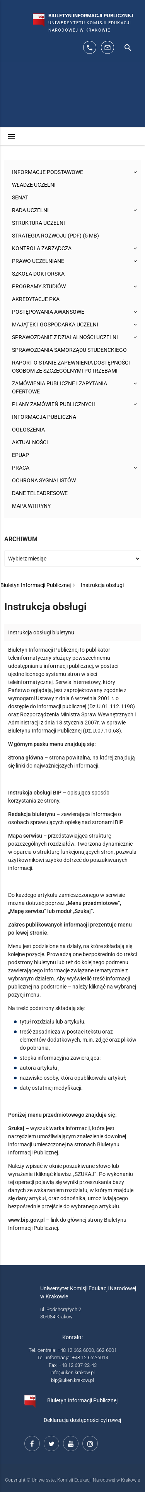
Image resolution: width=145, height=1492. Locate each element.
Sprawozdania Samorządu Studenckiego (69, 350)
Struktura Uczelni (38, 223)
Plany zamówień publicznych (54, 404)
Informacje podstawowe (47, 172)
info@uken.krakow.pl (72, 1372)
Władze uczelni (34, 185)
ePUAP (20, 455)
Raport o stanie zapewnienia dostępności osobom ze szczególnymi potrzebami (71, 367)
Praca (20, 468)
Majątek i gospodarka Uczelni (55, 324)
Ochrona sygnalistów (44, 480)
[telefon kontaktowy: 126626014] (89, 47)
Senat (20, 197)
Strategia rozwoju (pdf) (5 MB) (55, 235)
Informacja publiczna (44, 417)
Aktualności (30, 442)
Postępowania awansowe (48, 312)
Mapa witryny (31, 506)
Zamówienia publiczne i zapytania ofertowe (59, 387)
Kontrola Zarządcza (42, 248)
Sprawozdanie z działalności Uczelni (65, 337)
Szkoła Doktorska (38, 274)
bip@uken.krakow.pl (72, 1380)
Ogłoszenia (28, 430)
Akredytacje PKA (36, 299)
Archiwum (21, 539)
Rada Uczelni (30, 210)
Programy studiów (39, 286)
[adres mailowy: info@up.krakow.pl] (107, 47)
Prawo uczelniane (38, 261)
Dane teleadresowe (40, 493)
